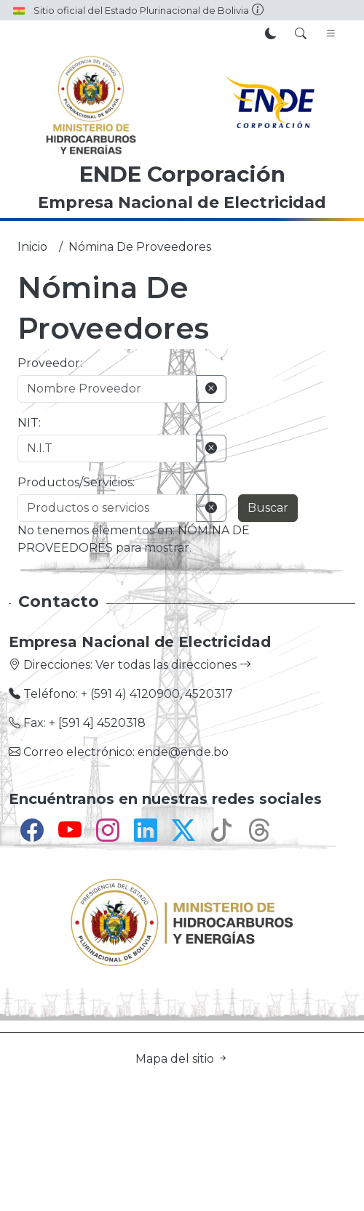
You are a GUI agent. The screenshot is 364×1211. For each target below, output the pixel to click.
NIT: (29, 423)
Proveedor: (49, 363)
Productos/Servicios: (76, 482)
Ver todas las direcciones (173, 665)
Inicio (32, 247)
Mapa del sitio (182, 1059)
